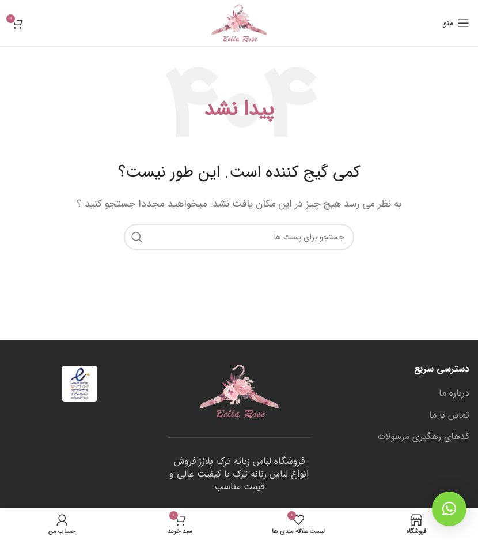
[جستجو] (239, 237)
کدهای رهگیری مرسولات (423, 436)
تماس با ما (449, 415)
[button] (449, 509)
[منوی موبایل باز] (456, 23)
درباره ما (454, 393)
